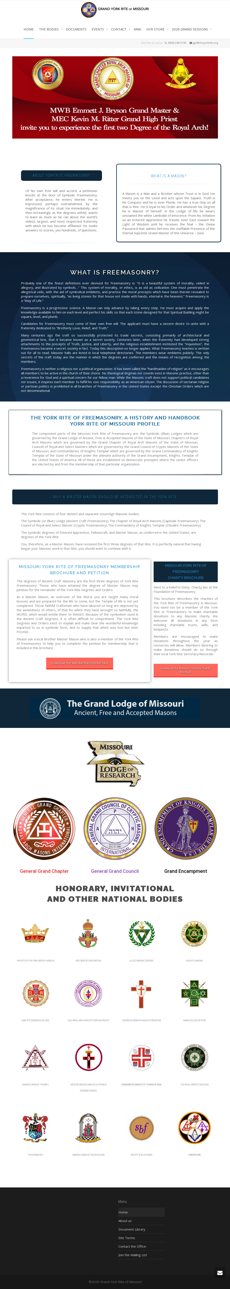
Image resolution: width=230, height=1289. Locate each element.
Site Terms (126, 1238)
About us (125, 1221)
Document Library (131, 1229)
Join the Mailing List (132, 1255)
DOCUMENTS (76, 29)
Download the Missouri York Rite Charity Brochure (186, 670)
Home (123, 1212)
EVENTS (98, 29)
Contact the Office (132, 1246)
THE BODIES (49, 29)
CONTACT (119, 29)
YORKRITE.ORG (194, 1155)
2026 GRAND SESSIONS (190, 29)
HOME (29, 29)
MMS (137, 29)
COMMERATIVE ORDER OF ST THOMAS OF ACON (141, 1084)
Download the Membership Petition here (80, 663)
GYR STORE (155, 29)
